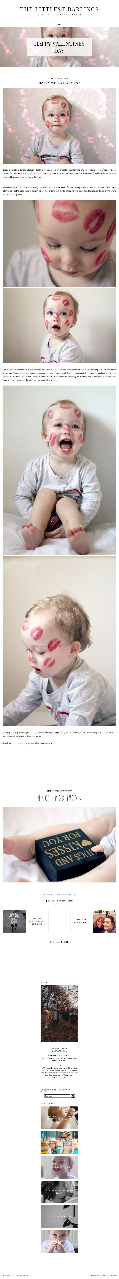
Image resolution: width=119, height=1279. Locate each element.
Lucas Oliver (56, 894)
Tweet (61, 901)
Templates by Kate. (109, 1275)
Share (50, 901)
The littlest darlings (59, 9)
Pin (70, 901)
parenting (71, 894)
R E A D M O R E (59, 1077)
